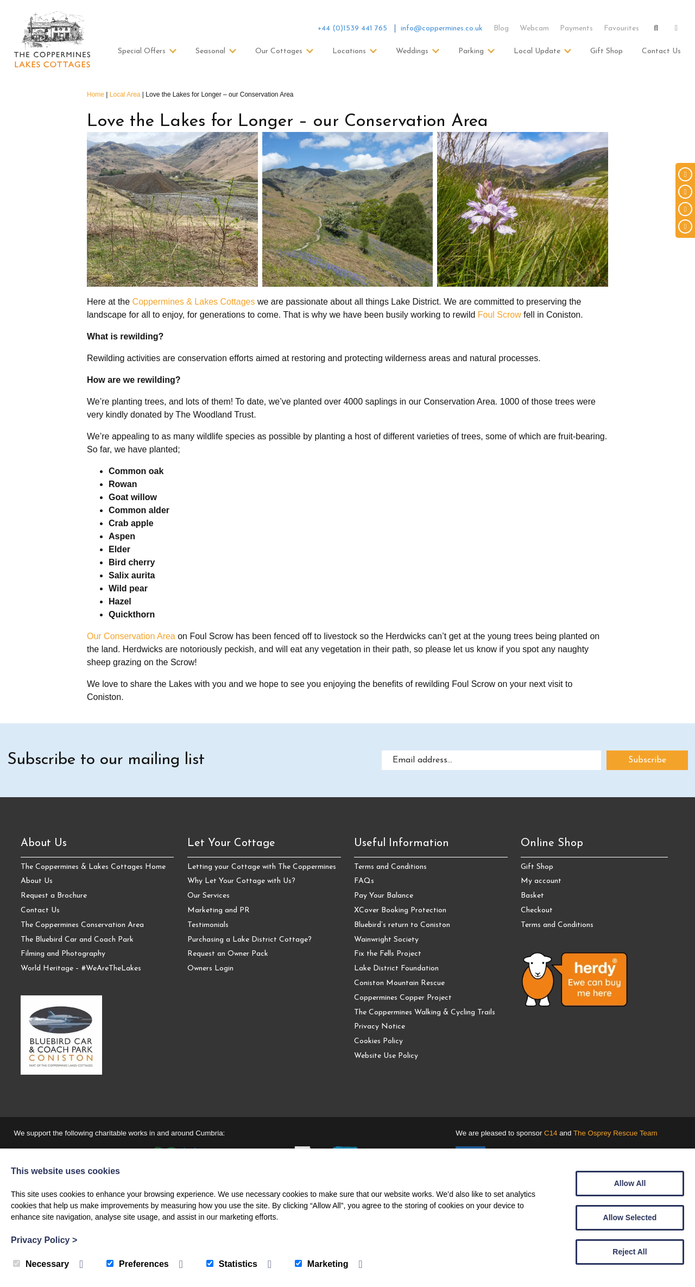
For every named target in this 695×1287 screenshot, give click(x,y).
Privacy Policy (44, 1240)
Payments (576, 28)
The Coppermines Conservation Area (82, 925)
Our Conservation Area (131, 636)
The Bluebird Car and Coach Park (77, 940)
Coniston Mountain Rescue (399, 983)
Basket (532, 896)
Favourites (621, 28)
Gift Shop (606, 51)
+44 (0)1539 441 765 (352, 28)
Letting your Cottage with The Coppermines (261, 867)
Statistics (231, 1264)
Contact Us (661, 51)
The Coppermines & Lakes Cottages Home (93, 867)
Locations (349, 51)
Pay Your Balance (383, 896)
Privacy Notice (379, 1027)
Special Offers (142, 51)
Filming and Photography (63, 954)
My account (541, 881)
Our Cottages (278, 51)
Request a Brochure (54, 896)
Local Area (125, 94)
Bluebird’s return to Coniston (402, 925)
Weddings (412, 51)
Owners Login (210, 968)
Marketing (322, 1264)
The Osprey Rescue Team (615, 1133)
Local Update (537, 51)
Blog (501, 28)
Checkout (537, 910)
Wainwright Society (386, 940)
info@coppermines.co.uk (442, 28)
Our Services (208, 896)
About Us (37, 881)
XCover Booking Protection (400, 910)
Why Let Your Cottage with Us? (241, 881)
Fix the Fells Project (387, 954)
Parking (471, 51)
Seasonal (210, 51)
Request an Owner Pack (227, 954)
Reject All (629, 1251)
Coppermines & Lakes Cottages (193, 301)
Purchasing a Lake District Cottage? (249, 940)
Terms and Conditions (390, 867)
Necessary (41, 1264)
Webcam (534, 28)
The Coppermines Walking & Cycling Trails (424, 1012)
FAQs (364, 881)
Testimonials (208, 925)
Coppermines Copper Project (403, 998)
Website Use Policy (386, 1056)
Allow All (630, 1183)
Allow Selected (630, 1217)
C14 (550, 1133)
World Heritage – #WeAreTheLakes (81, 968)
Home (95, 94)
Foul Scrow (499, 314)
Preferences (137, 1264)
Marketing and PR (218, 910)
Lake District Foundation (396, 968)
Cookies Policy (378, 1041)
